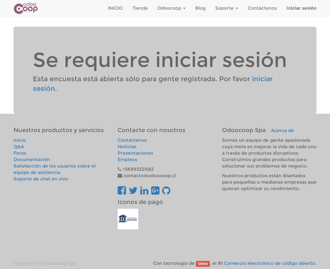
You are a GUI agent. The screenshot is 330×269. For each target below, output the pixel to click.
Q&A (19, 146)
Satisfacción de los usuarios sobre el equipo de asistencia (55, 169)
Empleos (127, 159)
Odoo (203, 264)
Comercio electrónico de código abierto (269, 263)
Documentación (32, 159)
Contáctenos (132, 140)
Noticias (127, 146)
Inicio (20, 140)
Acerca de (282, 130)
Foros (20, 153)
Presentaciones (135, 153)
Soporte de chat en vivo (41, 179)
